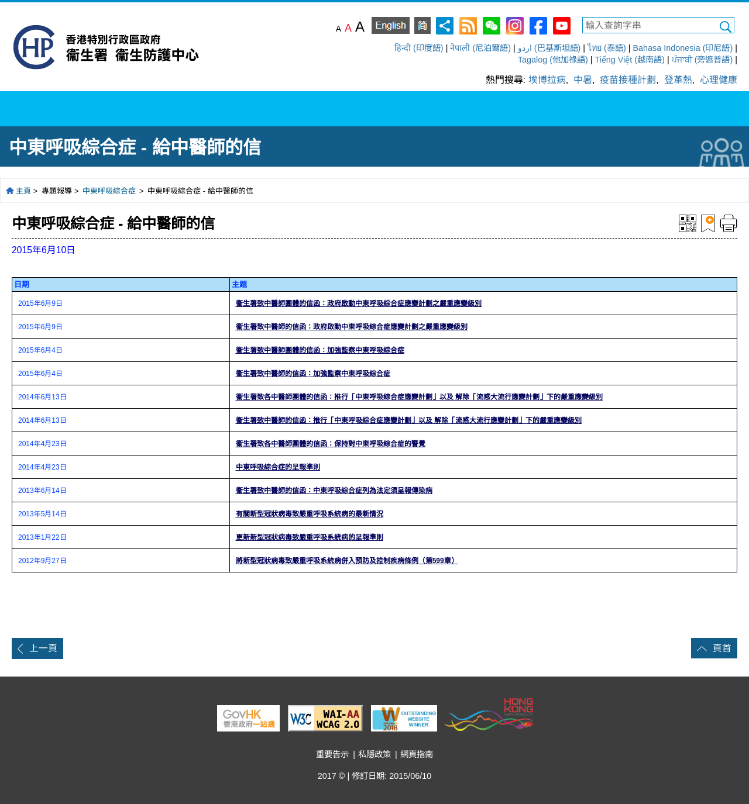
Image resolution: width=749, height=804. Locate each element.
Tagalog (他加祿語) (553, 59)
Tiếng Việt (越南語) (630, 59)
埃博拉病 (547, 80)
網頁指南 (416, 754)
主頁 (23, 191)
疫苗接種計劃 (628, 80)
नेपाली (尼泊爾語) (480, 48)
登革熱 (678, 80)
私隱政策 (374, 754)
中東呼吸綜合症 (110, 191)
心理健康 (718, 80)
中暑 (582, 80)
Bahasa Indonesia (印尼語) (683, 48)
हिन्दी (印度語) (419, 48)
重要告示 (332, 754)
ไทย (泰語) (606, 48)
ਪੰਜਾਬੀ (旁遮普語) (702, 59)
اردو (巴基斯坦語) (549, 48)
